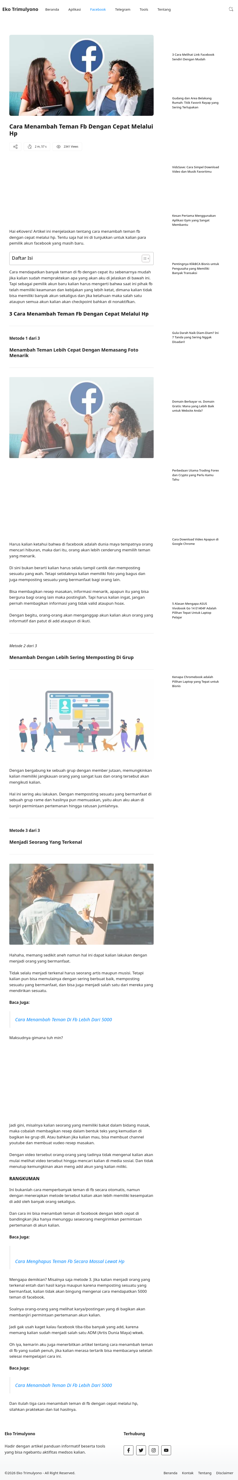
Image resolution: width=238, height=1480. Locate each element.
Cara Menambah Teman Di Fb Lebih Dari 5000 (63, 1019)
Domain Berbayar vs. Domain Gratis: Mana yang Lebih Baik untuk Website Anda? (193, 323)
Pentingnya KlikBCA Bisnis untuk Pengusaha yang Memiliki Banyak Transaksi (195, 239)
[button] (231, 9)
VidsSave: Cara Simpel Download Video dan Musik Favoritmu (195, 140)
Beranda (52, 9)
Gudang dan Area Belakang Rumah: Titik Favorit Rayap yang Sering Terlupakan (195, 102)
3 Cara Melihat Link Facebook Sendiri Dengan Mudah (193, 56)
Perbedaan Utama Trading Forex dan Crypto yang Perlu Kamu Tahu (195, 363)
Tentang (164, 9)
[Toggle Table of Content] (143, 258)
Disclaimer (224, 1472)
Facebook (98, 9)
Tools (144, 9)
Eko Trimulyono (20, 9)
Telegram (122, 9)
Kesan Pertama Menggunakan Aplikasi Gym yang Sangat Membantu (194, 190)
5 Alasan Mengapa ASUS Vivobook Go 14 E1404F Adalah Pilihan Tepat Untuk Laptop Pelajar (194, 452)
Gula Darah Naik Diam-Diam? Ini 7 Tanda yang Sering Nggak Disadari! (195, 278)
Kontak (187, 1472)
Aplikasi (74, 9)
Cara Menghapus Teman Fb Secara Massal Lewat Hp (69, 1261)
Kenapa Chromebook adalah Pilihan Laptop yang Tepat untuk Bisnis (195, 493)
